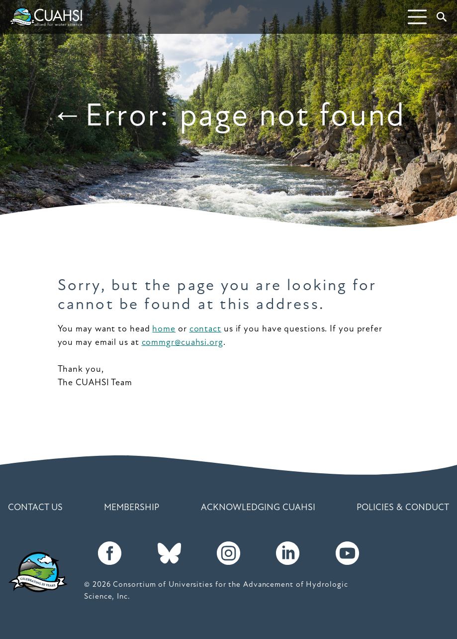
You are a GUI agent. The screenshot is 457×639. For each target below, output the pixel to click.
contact (205, 329)
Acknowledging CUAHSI (258, 508)
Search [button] (444, 17)
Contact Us (35, 508)
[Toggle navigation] (417, 17)
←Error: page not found (228, 117)
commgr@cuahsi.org (182, 342)
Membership (131, 508)
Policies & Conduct (403, 508)
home (164, 329)
